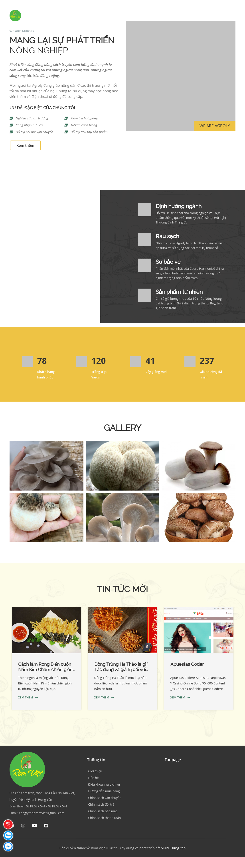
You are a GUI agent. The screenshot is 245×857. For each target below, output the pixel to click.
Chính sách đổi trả (101, 804)
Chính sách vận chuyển (104, 798)
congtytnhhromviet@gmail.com (41, 813)
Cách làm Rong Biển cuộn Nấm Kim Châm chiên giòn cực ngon (45, 670)
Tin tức (197, 15)
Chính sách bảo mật (102, 811)
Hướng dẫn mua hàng (104, 791)
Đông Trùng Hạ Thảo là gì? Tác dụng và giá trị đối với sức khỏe (121, 670)
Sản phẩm (152, 15)
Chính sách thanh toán (104, 818)
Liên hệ (217, 15)
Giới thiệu (128, 15)
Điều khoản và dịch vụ (104, 784)
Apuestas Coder (187, 664)
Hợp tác (175, 15)
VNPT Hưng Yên (173, 848)
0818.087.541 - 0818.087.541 (46, 806)
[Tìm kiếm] (236, 15)
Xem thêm (25, 145)
